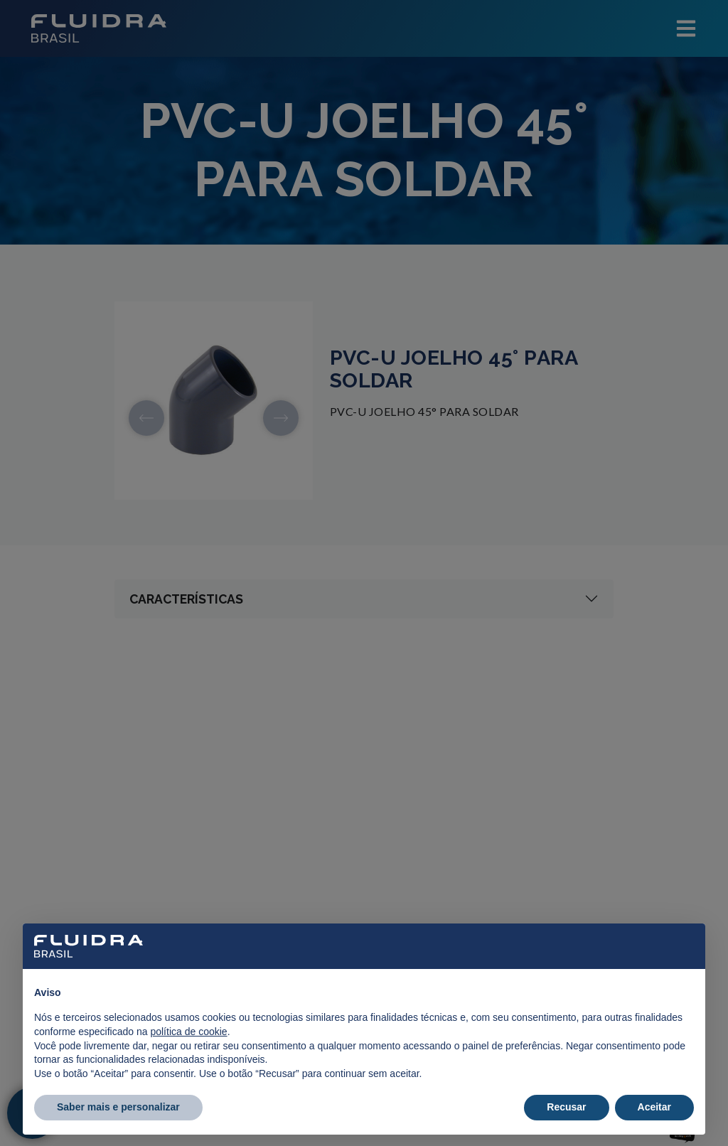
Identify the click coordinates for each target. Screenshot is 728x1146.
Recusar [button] (566, 1107)
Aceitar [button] (654, 1107)
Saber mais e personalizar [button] (118, 1107)
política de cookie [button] (188, 1031)
